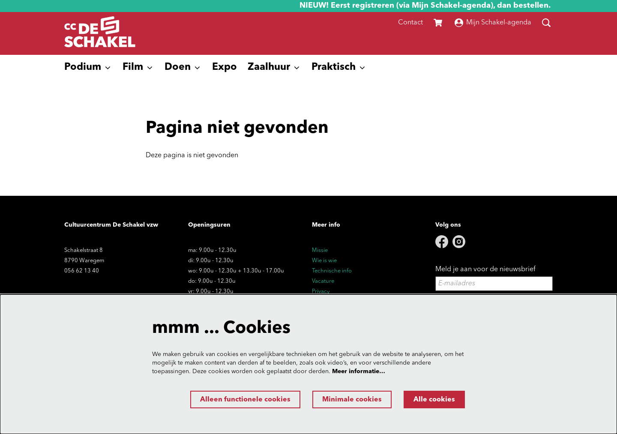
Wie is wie (324, 260)
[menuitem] (224, 68)
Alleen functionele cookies (245, 399)
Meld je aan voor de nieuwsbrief (485, 269)
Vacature (323, 281)
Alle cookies (434, 399)
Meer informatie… (358, 371)
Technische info (332, 271)
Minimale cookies (352, 399)
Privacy (320, 291)
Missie (320, 250)
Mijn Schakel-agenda (493, 22)
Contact (410, 22)
